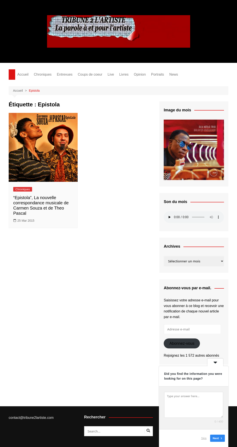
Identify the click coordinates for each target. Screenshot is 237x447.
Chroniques (43, 74)
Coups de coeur (90, 74)
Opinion (140, 74)
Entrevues (64, 74)
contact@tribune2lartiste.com (31, 417)
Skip (204, 438)
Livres (124, 74)
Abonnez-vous (181, 343)
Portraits (157, 74)
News (173, 74)
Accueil (23, 74)
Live (111, 74)
